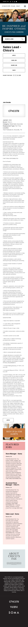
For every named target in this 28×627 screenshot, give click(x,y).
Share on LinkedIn (14, 1)
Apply (14, 55)
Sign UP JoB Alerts (14, 432)
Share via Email (16, 1)
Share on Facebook (10, 1)
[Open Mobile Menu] (25, 6)
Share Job (14, 65)
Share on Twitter (12, 1)
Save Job (14, 60)
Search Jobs (9, 39)
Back (14, 70)
